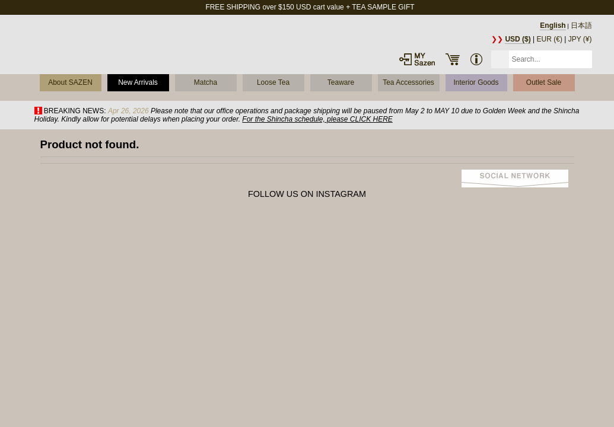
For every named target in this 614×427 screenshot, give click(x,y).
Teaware (340, 82)
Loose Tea (273, 82)
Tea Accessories (408, 82)
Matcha (205, 82)
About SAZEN (70, 82)
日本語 (581, 25)
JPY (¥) (580, 39)
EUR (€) (549, 39)
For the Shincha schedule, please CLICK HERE (317, 119)
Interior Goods (475, 82)
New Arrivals (138, 82)
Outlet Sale (543, 82)
